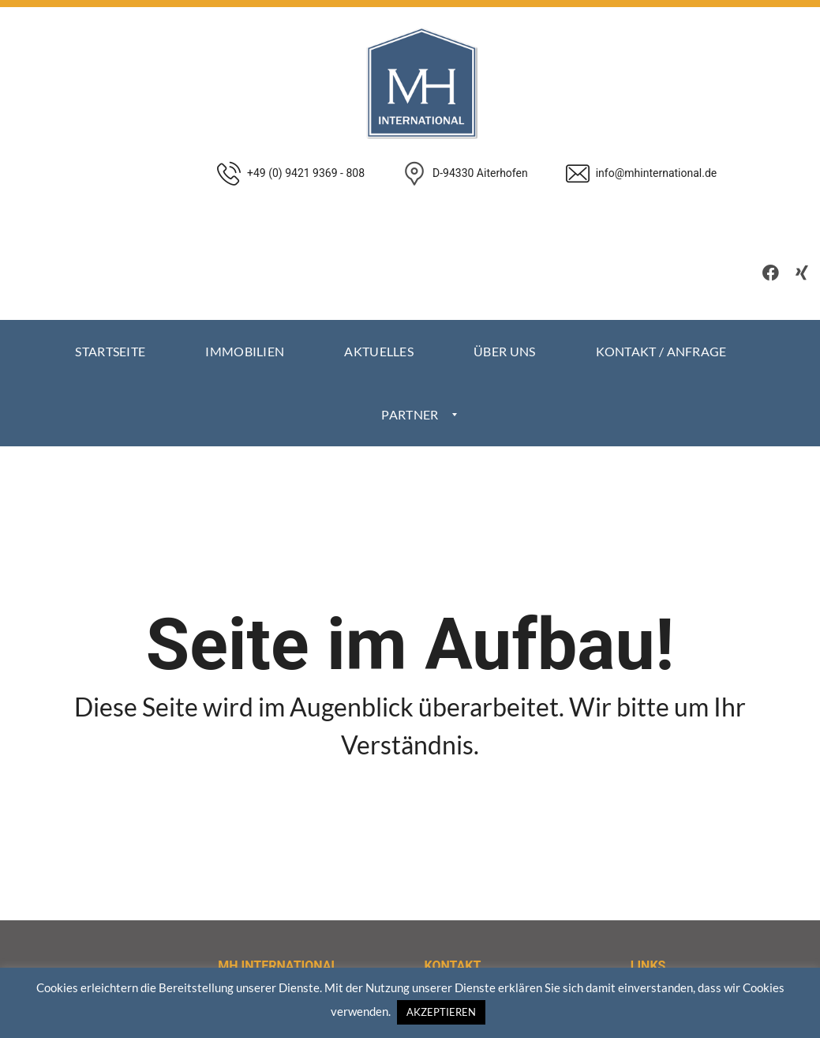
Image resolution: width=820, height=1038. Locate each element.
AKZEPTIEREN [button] (441, 1012)
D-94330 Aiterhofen (480, 173)
